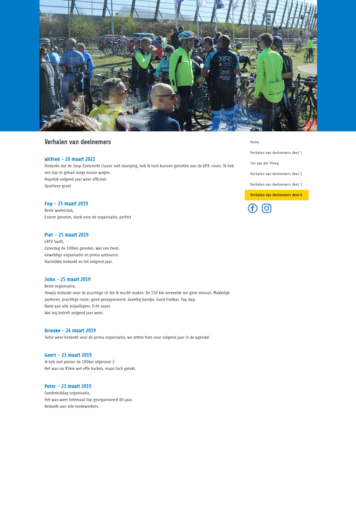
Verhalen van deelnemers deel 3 (276, 184)
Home (254, 142)
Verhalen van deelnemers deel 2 (276, 174)
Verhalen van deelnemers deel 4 (276, 195)
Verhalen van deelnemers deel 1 (276, 153)
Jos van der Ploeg (264, 163)
